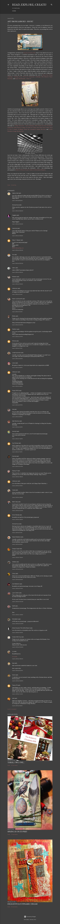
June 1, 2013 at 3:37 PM (17, 405)
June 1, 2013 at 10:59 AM (17, 272)
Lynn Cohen (15, 593)
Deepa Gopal (15, 548)
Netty (13, 316)
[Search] (51, 4)
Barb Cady (15, 501)
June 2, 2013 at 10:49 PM (17, 623)
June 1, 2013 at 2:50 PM (17, 358)
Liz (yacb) (14, 656)
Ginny (13, 573)
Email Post (13, 185)
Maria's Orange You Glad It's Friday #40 (28, 127)
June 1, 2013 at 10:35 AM (17, 235)
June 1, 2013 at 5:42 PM (17, 427)
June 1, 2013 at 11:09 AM (17, 284)
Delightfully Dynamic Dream (23, 904)
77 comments (14, 834)
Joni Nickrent (15, 584)
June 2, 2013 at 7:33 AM (17, 557)
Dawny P (14, 470)
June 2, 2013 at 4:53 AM (17, 519)
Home (14, 11)
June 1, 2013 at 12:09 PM (17, 324)
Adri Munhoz (15, 421)
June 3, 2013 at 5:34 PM (17, 670)
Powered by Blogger (30, 917)
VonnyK (14, 431)
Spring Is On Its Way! (17, 831)
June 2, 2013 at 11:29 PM (17, 632)
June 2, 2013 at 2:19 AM (17, 485)
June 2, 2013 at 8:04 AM (17, 569)
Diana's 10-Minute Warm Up (21, 129)
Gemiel (14, 456)
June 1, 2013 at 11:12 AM (17, 294)
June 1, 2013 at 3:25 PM (17, 386)
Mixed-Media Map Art (18, 248)
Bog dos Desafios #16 (29, 52)
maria (13, 490)
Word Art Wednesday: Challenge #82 (33, 76)
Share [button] (9, 185)
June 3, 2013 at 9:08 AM (17, 658)
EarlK (13, 606)
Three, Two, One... (16, 762)
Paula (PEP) (15, 390)
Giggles (14, 215)
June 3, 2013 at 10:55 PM (17, 680)
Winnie (14, 341)
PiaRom (14, 329)
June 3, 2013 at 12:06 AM (17, 647)
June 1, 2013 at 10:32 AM (17, 224)
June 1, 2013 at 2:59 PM (17, 367)
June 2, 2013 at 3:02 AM (17, 510)
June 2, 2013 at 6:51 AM (17, 544)
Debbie (14, 562)
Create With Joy (16, 637)
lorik (13, 698)
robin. (13, 267)
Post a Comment (12, 709)
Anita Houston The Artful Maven (21, 628)
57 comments (14, 906)
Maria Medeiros (16, 537)
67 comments (14, 765)
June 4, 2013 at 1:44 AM (17, 694)
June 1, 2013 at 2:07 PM (17, 336)
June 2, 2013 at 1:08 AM (17, 476)
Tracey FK (15, 685)
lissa (13, 663)
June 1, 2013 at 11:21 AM (17, 311)
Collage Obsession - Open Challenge (24, 125)
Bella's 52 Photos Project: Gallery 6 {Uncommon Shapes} (30, 170)
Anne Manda (15, 515)
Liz (13, 651)
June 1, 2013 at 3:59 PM (17, 416)
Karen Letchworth (17, 298)
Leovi (13, 363)
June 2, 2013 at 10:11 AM (17, 588)
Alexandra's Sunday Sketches (38, 129)
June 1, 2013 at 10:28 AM (17, 210)
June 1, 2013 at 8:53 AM (17, 200)
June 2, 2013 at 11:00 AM (17, 601)
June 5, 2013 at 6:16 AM (17, 705)
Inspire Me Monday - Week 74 (23, 78)
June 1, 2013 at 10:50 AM (17, 263)
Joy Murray (15, 443)
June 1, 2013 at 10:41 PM (17, 466)
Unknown (14, 288)
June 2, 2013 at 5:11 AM (17, 532)
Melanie (14, 276)
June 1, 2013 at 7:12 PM (17, 451)
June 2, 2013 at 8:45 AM (17, 579)
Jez (13, 254)
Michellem (15, 619)
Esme (13, 675)
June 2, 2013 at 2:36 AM (17, 497)
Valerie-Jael (15, 193)
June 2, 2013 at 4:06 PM (17, 614)
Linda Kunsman (16, 352)
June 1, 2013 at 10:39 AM (17, 250)
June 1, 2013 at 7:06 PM (17, 438)
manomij (14, 228)
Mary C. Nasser (16, 240)
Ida (13, 409)
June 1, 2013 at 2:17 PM (17, 348)
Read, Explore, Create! (29, 4)
